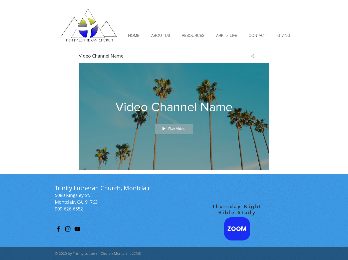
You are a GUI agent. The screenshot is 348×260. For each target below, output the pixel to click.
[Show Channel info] (264, 56)
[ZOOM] (237, 228)
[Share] (252, 56)
